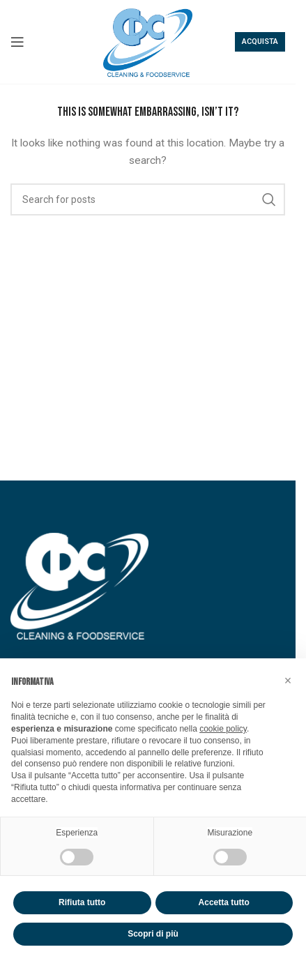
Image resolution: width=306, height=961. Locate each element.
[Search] (147, 199)
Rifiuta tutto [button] (82, 902)
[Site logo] (147, 41)
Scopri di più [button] (153, 934)
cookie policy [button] (223, 729)
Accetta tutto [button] (224, 902)
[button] (288, 680)
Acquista (260, 41)
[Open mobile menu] (17, 42)
